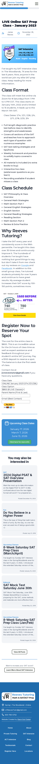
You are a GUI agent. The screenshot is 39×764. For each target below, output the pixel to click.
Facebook (7, 268)
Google (25, 265)
